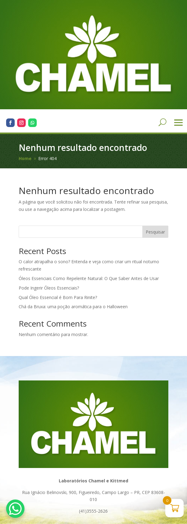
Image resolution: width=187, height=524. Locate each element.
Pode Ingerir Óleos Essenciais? (49, 288)
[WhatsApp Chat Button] (15, 509)
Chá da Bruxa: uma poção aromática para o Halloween (73, 306)
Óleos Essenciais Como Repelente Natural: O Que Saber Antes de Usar (89, 278)
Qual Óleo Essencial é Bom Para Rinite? (58, 297)
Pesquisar (155, 232)
